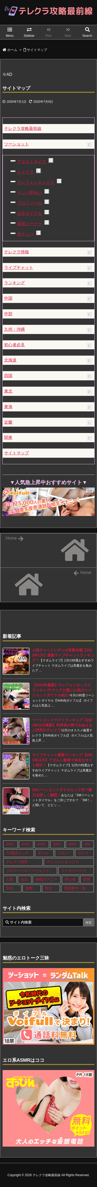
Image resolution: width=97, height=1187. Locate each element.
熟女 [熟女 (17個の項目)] (48, 888)
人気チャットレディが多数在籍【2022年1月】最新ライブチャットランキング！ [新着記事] (63, 655)
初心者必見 (14, 345)
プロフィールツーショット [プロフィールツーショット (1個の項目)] (27, 870)
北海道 (10, 360)
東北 (8, 391)
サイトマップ (37, 50)
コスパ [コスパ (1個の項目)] (63, 853)
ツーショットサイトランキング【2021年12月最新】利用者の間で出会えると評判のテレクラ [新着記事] (62, 725)
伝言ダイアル (29, 213)
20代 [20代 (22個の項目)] (10, 844)
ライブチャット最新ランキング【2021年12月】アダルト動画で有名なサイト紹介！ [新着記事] (62, 760)
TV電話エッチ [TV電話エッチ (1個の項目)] (17, 853)
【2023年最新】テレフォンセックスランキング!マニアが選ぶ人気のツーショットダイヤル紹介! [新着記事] (61, 690)
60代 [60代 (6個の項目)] (72, 844)
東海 (8, 406)
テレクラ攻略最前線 (22, 128)
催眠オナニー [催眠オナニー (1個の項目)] (46, 879)
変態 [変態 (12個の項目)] (86, 879)
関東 (8, 437)
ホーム (12, 50)
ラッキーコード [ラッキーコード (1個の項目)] (73, 870)
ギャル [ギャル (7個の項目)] (43, 853)
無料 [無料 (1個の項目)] (29, 888)
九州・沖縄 (14, 329)
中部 (8, 314)
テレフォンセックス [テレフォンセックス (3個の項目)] (63, 862)
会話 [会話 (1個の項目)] (24, 879)
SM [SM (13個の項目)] (87, 844)
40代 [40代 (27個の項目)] (41, 844)
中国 (8, 298)
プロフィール (29, 203)
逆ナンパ (25, 234)
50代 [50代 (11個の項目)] (57, 844)
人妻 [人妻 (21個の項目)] (9, 879)
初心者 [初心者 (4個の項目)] (70, 879)
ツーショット (16, 144)
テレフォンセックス (35, 182)
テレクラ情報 (16, 252)
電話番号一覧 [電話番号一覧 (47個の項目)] (75, 888)
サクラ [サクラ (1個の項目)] (83, 853)
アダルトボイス (31, 161)
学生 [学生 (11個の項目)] (9, 888)
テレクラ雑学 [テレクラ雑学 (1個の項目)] (17, 862)
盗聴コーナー (29, 224)
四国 (8, 375)
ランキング (14, 283)
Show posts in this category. (89, 145)
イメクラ (25, 172)
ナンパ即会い (29, 192)
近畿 (8, 422)
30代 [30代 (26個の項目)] (25, 844)
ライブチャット (18, 267)
